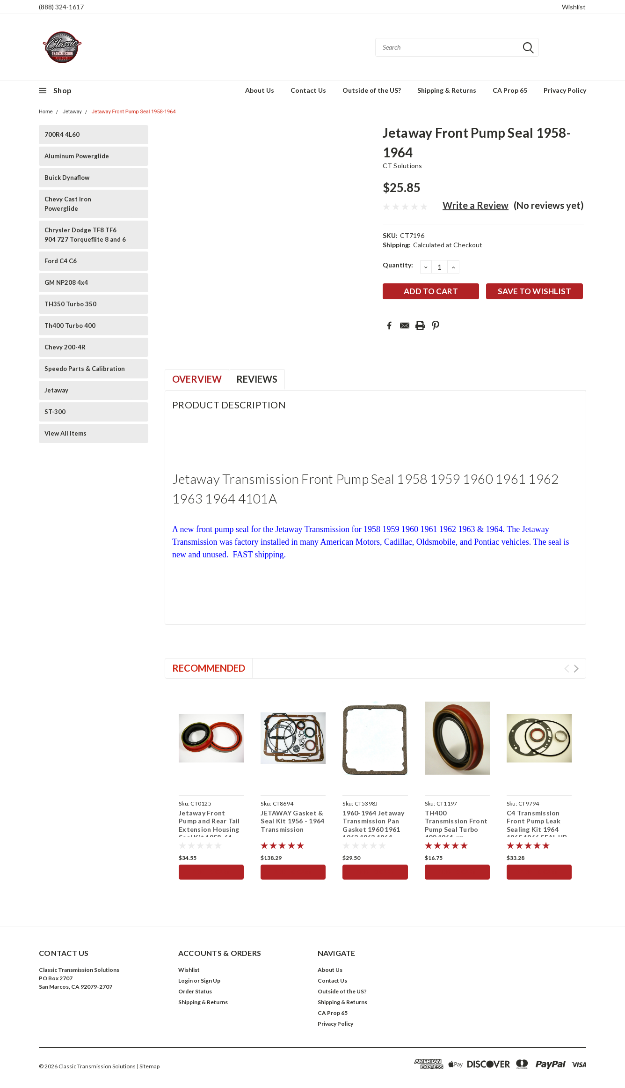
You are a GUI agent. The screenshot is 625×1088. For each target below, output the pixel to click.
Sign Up (210, 980)
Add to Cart (211, 871)
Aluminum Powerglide (76, 156)
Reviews (256, 379)
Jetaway (72, 112)
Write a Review (476, 205)
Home (46, 112)
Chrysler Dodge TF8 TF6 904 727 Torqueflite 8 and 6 (85, 234)
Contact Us (308, 90)
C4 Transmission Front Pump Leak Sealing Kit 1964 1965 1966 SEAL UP (537, 825)
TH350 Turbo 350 (70, 304)
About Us (259, 90)
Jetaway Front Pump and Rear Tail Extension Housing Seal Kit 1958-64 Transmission (209, 829)
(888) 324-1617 (61, 7)
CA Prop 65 (510, 90)
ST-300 (54, 411)
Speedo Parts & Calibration (84, 368)
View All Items (65, 433)
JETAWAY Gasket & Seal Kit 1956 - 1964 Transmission (292, 821)
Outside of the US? (371, 90)
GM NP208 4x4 (66, 282)
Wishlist (574, 7)
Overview (197, 379)
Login (185, 980)
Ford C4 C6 (60, 261)
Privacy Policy (565, 90)
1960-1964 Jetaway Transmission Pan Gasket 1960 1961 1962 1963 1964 (373, 825)
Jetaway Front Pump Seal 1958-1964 (134, 112)
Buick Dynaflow (66, 177)
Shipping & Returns (446, 90)
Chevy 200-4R (65, 347)
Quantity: (398, 265)
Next (576, 668)
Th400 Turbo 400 (69, 325)
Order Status (195, 991)
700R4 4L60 (62, 134)
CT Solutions (402, 166)
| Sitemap (148, 1066)
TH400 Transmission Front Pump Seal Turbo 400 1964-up (456, 825)
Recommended (208, 668)
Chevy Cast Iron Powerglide (67, 203)
